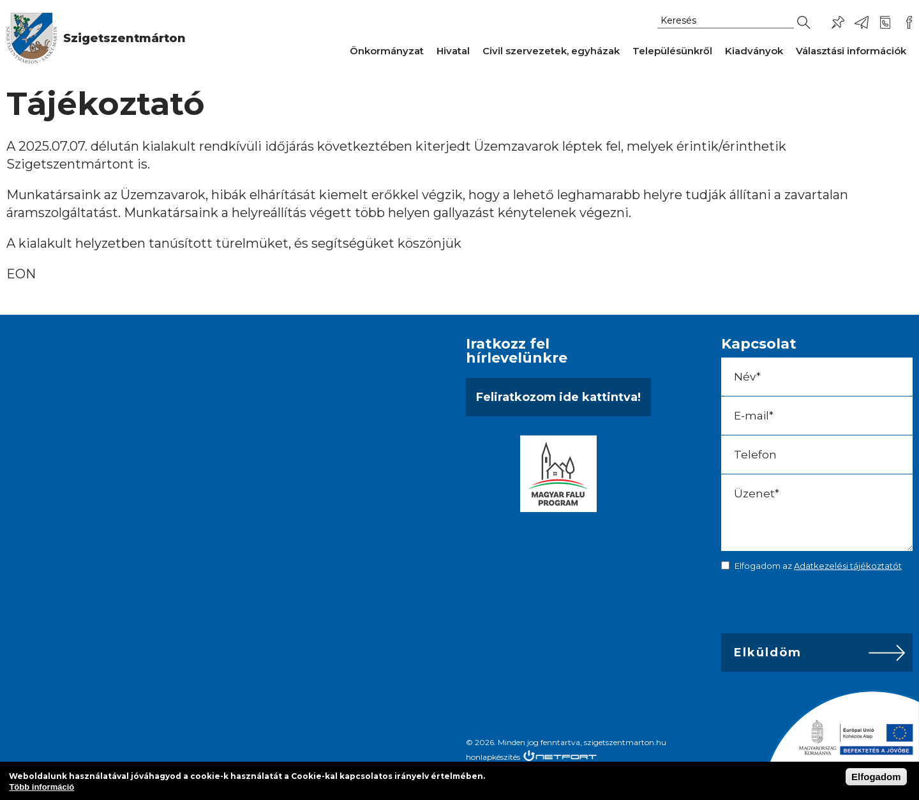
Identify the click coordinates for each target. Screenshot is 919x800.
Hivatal (453, 51)
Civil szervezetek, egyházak (551, 51)
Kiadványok (754, 51)
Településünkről (672, 51)
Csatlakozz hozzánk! (909, 22)
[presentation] (810, 605)
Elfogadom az (818, 566)
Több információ (41, 787)
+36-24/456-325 (885, 22)
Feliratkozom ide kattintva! (558, 397)
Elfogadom (876, 776)
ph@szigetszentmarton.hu (862, 22)
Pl (838, 22)
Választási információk (851, 51)
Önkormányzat (387, 51)
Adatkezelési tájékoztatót (848, 566)
